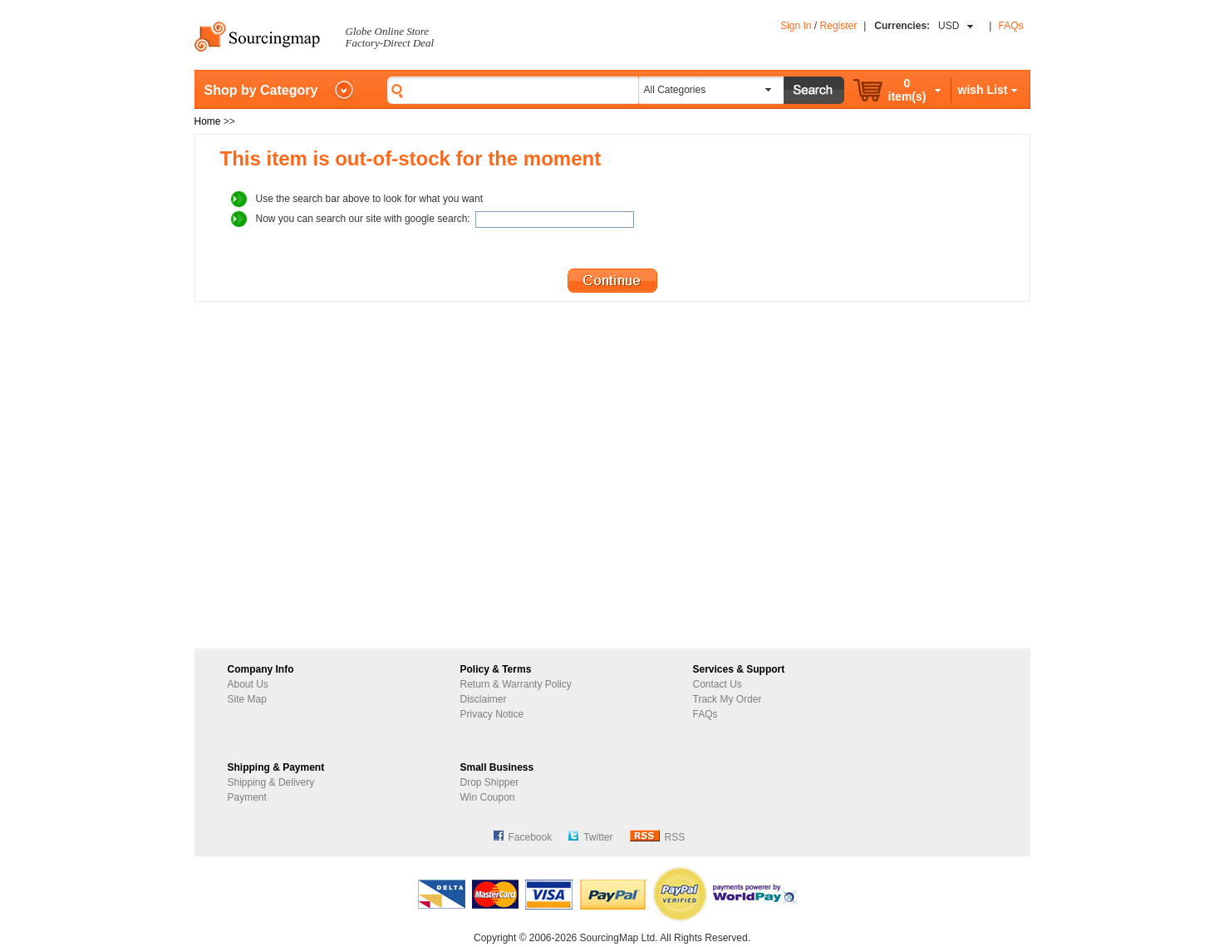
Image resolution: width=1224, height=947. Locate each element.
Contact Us (717, 684)
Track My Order (727, 699)
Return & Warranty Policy (516, 684)
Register (839, 26)
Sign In (795, 26)
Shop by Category (261, 90)
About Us (248, 684)
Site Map (247, 699)
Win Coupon (487, 797)
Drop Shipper (489, 782)
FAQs (1010, 26)
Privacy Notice (492, 714)
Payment (247, 797)
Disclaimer (483, 699)
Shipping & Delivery (271, 782)
